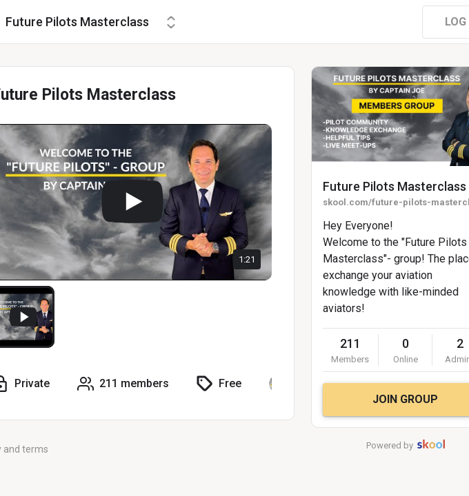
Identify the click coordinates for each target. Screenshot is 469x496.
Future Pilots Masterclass (394, 186)
